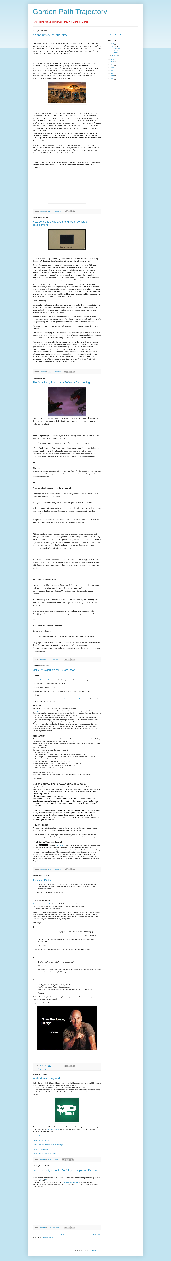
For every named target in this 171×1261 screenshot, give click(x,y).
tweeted (48, 904)
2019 (112, 67)
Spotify (56, 1129)
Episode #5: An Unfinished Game (44, 1154)
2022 (112, 62)
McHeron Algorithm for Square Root (54, 670)
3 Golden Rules (42, 879)
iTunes (50, 1129)
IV (45, 1180)
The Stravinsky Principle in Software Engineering (61, 382)
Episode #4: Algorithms (41, 1149)
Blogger (94, 1250)
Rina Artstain (37, 904)
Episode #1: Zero (39, 1136)
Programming (42, 1069)
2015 (112, 79)
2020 (112, 65)
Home (62, 1234)
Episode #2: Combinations (42, 1140)
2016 (112, 76)
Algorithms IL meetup (70, 1182)
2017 (112, 73)
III (41, 1180)
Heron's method (45, 680)
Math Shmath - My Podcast (49, 1078)
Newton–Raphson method (73, 699)
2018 (112, 70)
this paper (37, 711)
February (115, 55)
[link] (43, 845)
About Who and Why (116, 35)
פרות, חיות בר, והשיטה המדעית (50, 34)
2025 (112, 59)
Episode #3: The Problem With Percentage (48, 1145)
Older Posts (97, 1234)
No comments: (56, 211)
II (38, 1180)
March (114, 46)
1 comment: (56, 1159)
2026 (112, 44)
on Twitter (60, 845)
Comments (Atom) (47, 1237)
